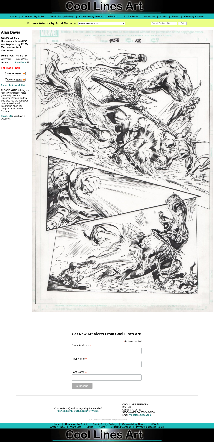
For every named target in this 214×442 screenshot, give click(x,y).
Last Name (79, 372)
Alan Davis (20, 62)
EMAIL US (6, 116)
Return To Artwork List (13, 85)
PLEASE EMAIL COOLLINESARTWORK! (78, 411)
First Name (79, 359)
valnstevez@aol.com (140, 415)
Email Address (81, 345)
